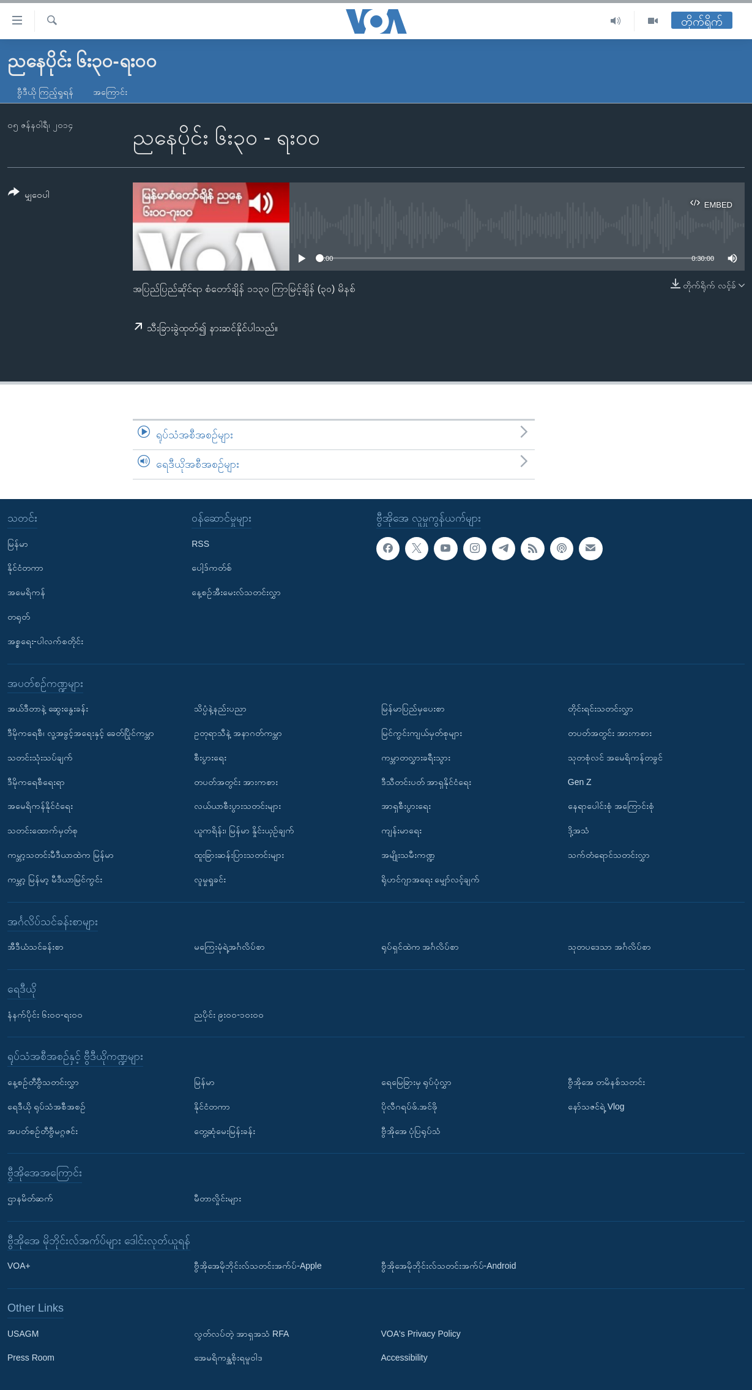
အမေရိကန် (26, 592)
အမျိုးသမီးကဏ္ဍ (408, 855)
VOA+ (19, 1266)
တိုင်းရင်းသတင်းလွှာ (600, 708)
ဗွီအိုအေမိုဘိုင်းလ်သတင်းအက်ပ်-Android (448, 1266)
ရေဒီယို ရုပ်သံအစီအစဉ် (46, 1106)
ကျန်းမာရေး (401, 830)
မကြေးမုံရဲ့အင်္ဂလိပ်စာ (229, 947)
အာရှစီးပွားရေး (406, 806)
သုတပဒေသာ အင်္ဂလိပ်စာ (609, 947)
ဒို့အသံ (578, 830)
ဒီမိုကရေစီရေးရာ (36, 781)
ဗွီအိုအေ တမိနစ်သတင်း (606, 1082)
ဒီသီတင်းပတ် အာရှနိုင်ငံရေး (426, 781)
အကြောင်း (110, 92)
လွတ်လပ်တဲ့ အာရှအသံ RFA (241, 1333)
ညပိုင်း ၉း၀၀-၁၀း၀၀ (229, 1014)
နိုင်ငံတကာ (25, 568)
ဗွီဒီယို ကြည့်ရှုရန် (45, 92)
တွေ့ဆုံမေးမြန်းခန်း (224, 1130)
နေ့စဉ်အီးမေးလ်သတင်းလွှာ (236, 592)
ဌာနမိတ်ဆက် (30, 1198)
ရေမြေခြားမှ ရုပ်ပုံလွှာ (416, 1082)
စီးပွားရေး (210, 757)
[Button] (29, 195)
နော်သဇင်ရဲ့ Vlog (596, 1106)
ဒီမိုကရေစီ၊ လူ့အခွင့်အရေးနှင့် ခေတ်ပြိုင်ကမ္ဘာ (80, 733)
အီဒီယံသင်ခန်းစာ (35, 947)
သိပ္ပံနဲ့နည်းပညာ (220, 708)
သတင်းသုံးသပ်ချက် (40, 757)
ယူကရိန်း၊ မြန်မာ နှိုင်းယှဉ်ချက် (244, 830)
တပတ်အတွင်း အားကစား (236, 781)
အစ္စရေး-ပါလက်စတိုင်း (45, 640)
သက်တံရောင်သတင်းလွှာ (609, 855)
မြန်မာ (17, 543)
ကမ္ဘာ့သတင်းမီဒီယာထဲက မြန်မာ (60, 855)
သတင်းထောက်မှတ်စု (42, 830)
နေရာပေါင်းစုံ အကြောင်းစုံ (611, 806)
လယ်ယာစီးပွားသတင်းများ (237, 806)
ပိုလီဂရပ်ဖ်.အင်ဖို (409, 1106)
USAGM (23, 1333)
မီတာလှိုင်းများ (217, 1198)
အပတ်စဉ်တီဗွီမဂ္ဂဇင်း (42, 1130)
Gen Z (580, 781)
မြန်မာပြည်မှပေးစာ (413, 708)
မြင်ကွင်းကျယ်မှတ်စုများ (421, 733)
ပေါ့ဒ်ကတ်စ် (212, 568)
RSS (200, 543)
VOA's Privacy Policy (421, 1333)
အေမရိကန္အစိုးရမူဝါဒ (228, 1357)
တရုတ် (18, 617)
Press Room (30, 1357)
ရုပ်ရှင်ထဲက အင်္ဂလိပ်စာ (420, 947)
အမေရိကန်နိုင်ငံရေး (40, 806)
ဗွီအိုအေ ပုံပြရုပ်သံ (411, 1130)
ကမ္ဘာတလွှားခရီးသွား (415, 757)
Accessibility (404, 1357)
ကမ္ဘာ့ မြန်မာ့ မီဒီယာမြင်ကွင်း (54, 879)
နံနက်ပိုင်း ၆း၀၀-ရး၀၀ (45, 1014)
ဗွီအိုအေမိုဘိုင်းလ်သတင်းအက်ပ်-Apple (257, 1266)
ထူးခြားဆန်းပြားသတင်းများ (239, 855)
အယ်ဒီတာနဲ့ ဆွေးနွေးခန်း (47, 708)
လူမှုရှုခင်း (210, 879)
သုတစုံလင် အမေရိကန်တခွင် (615, 757)
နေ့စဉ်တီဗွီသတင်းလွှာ (43, 1082)
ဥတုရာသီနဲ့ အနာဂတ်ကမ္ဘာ (238, 733)
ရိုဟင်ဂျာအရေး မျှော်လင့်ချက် (430, 879)
